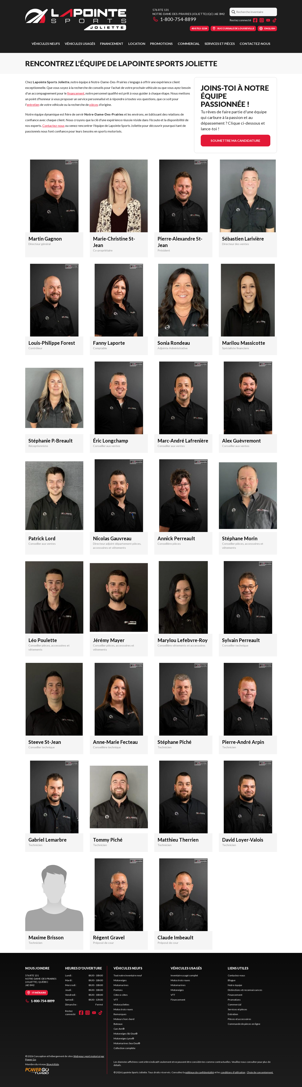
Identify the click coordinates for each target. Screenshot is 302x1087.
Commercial (189, 43)
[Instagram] (261, 20)
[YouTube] (268, 20)
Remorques (120, 1014)
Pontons (118, 989)
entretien (33, 104)
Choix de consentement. (260, 1072)
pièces (93, 104)
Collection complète (124, 1048)
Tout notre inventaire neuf (128, 975)
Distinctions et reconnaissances (245, 989)
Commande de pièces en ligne (244, 1023)
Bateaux (118, 1023)
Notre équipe (235, 985)
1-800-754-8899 (174, 19)
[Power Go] (66, 1071)
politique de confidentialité (199, 1072)
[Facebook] (255, 20)
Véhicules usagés (80, 43)
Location (136, 43)
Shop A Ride (52, 1064)
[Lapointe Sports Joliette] (75, 19)
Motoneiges (120, 980)
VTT (116, 999)
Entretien (233, 1014)
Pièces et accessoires (239, 1019)
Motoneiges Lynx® (124, 1038)
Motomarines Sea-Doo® (127, 1043)
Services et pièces (220, 43)
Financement (111, 43)
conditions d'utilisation (233, 1072)
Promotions (161, 43)
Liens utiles (238, 968)
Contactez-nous (255, 43)
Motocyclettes (121, 1004)
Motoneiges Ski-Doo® (125, 1033)
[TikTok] (274, 20)
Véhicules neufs (46, 43)
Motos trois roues (123, 1009)
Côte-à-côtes (121, 994)
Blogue (231, 980)
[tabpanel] (84, 990)
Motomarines (121, 985)
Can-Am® (119, 1028)
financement (75, 93)
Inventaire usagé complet (184, 975)
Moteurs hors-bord (124, 1019)
